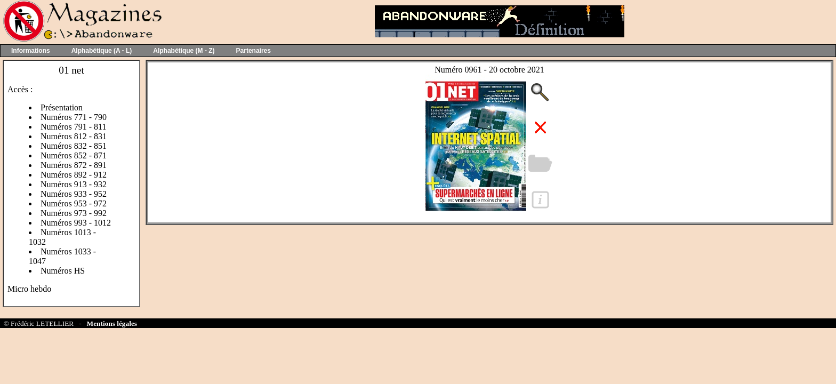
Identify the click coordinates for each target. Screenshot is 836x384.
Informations (30, 50)
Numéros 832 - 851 (74, 145)
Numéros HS (63, 270)
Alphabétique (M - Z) (183, 50)
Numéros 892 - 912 (74, 174)
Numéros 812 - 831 (74, 136)
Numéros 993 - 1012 (76, 222)
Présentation (62, 107)
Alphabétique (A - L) (101, 50)
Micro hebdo (29, 288)
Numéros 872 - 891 (74, 165)
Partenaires (253, 50)
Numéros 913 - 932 (74, 184)
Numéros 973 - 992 (74, 213)
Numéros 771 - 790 (74, 117)
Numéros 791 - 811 (73, 126)
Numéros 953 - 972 (74, 203)
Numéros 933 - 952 (74, 193)
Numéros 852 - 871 (74, 155)
